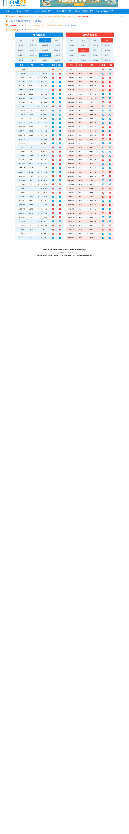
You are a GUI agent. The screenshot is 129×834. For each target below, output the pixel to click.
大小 (44, 40)
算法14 (83, 60)
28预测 (45, 60)
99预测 (21, 60)
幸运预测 (33, 55)
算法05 (71, 50)
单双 (56, 40)
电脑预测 (21, 55)
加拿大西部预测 (22, 11)
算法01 (71, 45)
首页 (8, 11)
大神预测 (57, 50)
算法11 (95, 55)
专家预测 (45, 50)
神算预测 (21, 50)
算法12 (107, 55)
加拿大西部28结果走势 (84, 11)
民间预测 (33, 60)
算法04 (107, 45)
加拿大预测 (53, 250)
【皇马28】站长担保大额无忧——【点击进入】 (26, 21)
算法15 (95, 60)
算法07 (95, 50)
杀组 (33, 40)
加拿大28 (66, 250)
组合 (21, 40)
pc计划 (21, 45)
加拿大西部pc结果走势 (105, 11)
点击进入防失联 (70, 25)
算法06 (83, 50)
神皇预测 (33, 50)
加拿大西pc (82, 250)
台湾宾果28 (74, 250)
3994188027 (23, 30)
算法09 (71, 55)
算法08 (107, 50)
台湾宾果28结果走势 (43, 11)
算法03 (95, 45)
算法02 (83, 45)
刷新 (59, 69)
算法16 (107, 60)
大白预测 (45, 45)
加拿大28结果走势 (63, 11)
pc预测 (60, 250)
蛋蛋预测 (33, 45)
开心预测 (57, 45)
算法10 (83, 55)
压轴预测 (57, 60)
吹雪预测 (57, 55)
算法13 (71, 60)
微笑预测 (45, 55)
